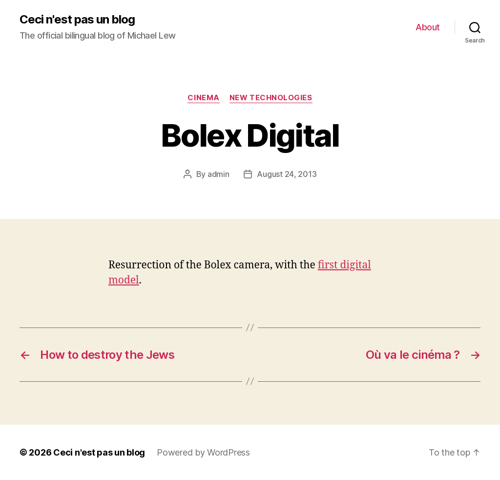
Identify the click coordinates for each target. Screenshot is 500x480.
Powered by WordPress (203, 452)
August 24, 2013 (286, 174)
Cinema (203, 97)
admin (218, 174)
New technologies (270, 97)
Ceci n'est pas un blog (77, 19)
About (428, 27)
